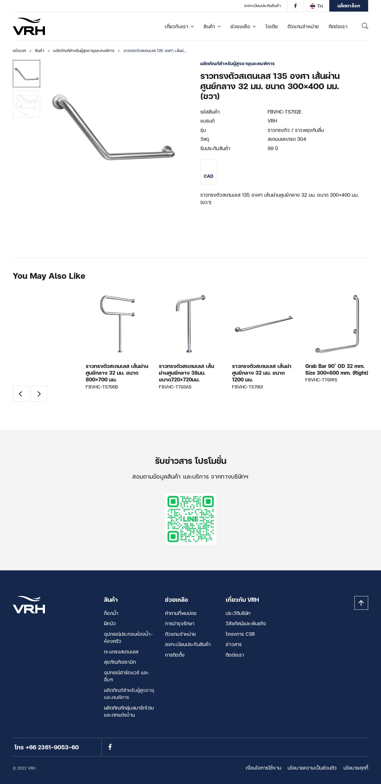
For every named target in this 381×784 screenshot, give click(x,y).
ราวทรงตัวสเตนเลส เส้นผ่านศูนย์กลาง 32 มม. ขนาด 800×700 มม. (117, 372)
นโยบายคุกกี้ (355, 767)
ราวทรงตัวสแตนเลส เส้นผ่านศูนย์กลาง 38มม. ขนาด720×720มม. (186, 372)
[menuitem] (316, 6)
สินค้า (212, 26)
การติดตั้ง (175, 654)
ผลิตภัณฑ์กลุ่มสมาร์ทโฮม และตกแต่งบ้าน (129, 711)
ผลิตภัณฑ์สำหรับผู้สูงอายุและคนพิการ (129, 693)
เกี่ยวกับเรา (179, 26)
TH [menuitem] (320, 6)
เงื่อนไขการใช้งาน (263, 767)
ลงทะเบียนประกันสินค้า (262, 5)
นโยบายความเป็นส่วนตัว (312, 767)
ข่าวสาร (234, 644)
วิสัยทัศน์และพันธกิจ (246, 623)
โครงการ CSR (240, 633)
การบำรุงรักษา (180, 623)
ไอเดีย (271, 26)
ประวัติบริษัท (238, 613)
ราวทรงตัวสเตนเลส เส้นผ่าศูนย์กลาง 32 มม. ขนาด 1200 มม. (261, 372)
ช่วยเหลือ (243, 26)
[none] (316, 6)
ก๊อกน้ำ (111, 613)
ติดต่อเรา (338, 26)
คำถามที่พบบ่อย (181, 613)
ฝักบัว (110, 623)
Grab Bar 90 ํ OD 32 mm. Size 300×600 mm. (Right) (336, 369)
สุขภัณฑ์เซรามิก (120, 661)
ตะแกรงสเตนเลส (121, 651)
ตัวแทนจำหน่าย (303, 26)
